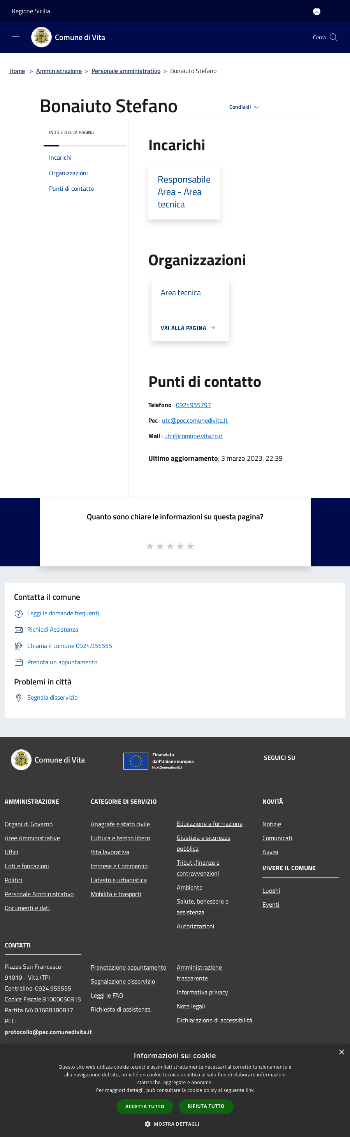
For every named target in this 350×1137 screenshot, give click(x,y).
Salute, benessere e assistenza (203, 907)
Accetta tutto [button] (144, 1106)
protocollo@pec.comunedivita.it (48, 1031)
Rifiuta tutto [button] (206, 1106)
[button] (175, 1124)
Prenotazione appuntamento (128, 967)
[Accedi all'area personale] (316, 11)
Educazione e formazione (210, 823)
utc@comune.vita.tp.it (193, 436)
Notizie (271, 824)
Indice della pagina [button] (71, 132)
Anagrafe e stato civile (120, 824)
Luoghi (271, 890)
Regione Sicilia (31, 11)
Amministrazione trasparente (199, 973)
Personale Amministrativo (39, 893)
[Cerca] (333, 37)
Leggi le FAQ (107, 995)
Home (17, 70)
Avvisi (270, 852)
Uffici (11, 852)
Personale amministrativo (125, 70)
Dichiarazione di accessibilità (214, 1020)
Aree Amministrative (32, 838)
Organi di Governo (29, 824)
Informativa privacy (202, 992)
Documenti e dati (27, 907)
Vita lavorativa (110, 852)
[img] (110, 130)
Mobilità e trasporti (116, 893)
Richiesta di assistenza (121, 1009)
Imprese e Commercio (119, 866)
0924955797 (193, 404)
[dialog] (175, 1090)
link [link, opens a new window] (250, 1090)
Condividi (245, 107)
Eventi (271, 904)
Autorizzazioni (196, 926)
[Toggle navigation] (15, 36)
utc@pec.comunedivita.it (195, 420)
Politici (14, 880)
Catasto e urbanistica (119, 880)
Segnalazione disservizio (123, 981)
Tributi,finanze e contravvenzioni (198, 868)
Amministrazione (59, 70)
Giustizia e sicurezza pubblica (203, 843)
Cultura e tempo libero (120, 838)
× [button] (341, 1052)
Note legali (191, 1006)
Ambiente (189, 887)
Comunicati (277, 838)
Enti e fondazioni (27, 866)
